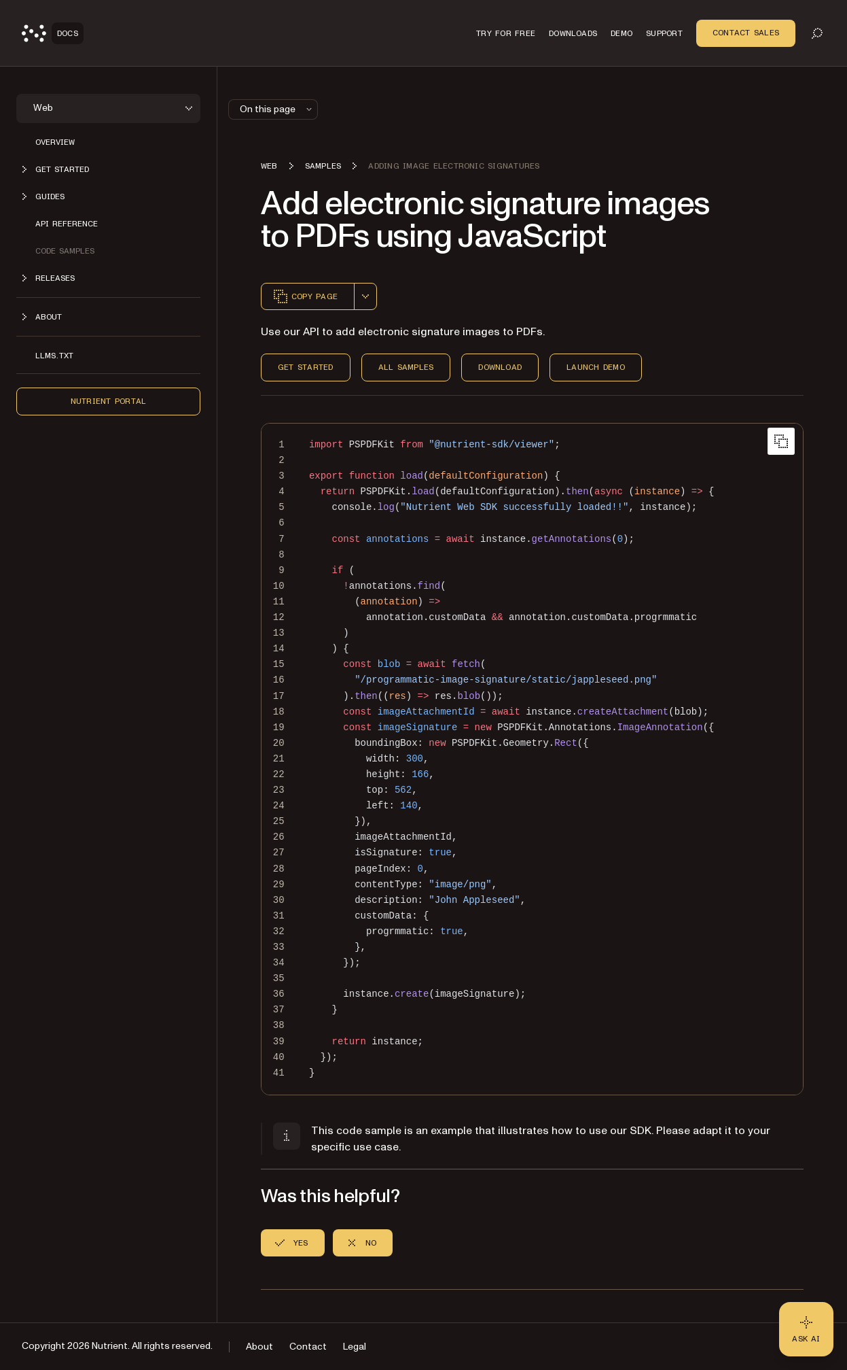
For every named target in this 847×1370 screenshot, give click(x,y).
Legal (354, 1346)
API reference (66, 224)
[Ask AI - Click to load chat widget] (806, 1329)
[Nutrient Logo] (53, 33)
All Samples (406, 367)
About (259, 1346)
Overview (55, 142)
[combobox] (365, 296)
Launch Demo (595, 367)
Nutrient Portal (109, 401)
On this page (277, 109)
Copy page (305, 296)
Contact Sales (746, 33)
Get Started (306, 367)
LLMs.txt (54, 356)
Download (500, 367)
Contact (308, 1346)
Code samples (64, 251)
